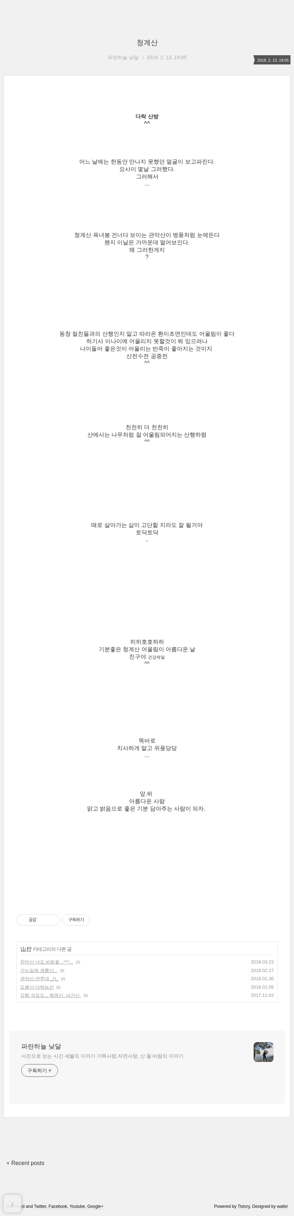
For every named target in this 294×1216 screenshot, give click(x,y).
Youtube (77, 1206)
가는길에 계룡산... (38, 970)
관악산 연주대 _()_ (39, 978)
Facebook (57, 1206)
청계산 (147, 42)
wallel (282, 1206)
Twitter (40, 1206)
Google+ (95, 1206)
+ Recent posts (25, 1163)
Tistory (243, 1206)
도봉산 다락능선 (37, 987)
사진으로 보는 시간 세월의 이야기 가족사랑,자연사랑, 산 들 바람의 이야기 (102, 1056)
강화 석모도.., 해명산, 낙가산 (50, 995)
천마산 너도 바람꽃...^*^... (46, 962)
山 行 (26, 949)
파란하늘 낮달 (41, 1046)
